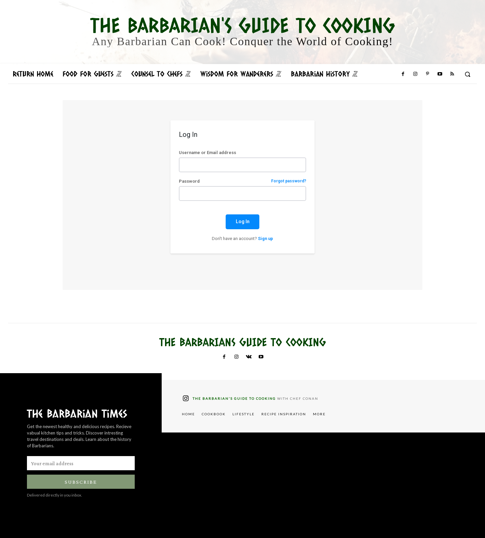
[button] (467, 74)
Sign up (265, 238)
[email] (81, 463)
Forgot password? (288, 181)
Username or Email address (207, 152)
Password (242, 181)
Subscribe (81, 482)
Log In (243, 221)
